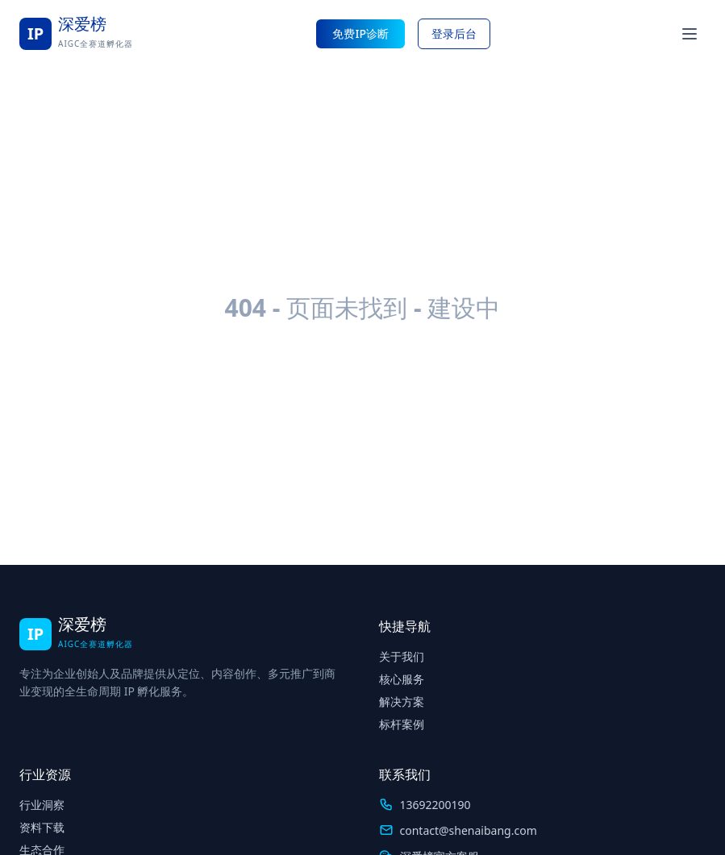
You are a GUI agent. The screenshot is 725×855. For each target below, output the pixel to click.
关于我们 (401, 656)
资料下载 (42, 827)
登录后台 (454, 33)
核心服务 (401, 679)
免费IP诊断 (360, 33)
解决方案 (401, 701)
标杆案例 (401, 724)
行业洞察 (42, 804)
